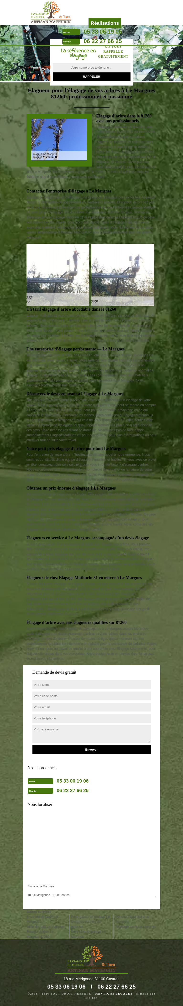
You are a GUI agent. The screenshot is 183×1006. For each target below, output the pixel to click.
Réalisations (105, 23)
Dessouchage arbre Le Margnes (132, 919)
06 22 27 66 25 (103, 41)
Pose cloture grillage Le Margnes (88, 934)
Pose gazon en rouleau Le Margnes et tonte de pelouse (90, 922)
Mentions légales (113, 993)
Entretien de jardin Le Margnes (42, 919)
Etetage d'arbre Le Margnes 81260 (40, 934)
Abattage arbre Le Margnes (135, 927)
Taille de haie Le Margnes (45, 927)
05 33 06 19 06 (103, 31)
